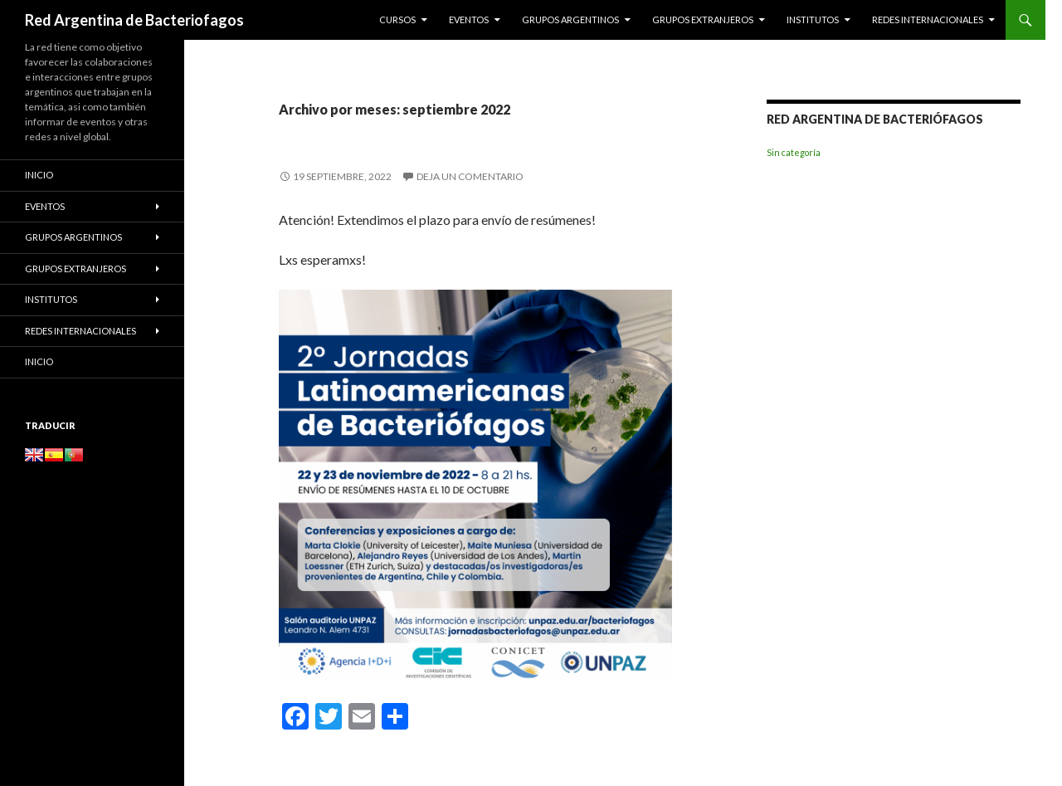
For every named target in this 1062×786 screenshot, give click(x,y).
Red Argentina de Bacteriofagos (134, 20)
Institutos (813, 19)
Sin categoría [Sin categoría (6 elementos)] (794, 152)
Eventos (469, 19)
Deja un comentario (470, 176)
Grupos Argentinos (570, 19)
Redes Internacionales (927, 19)
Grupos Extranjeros (702, 19)
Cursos (397, 19)
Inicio (39, 174)
